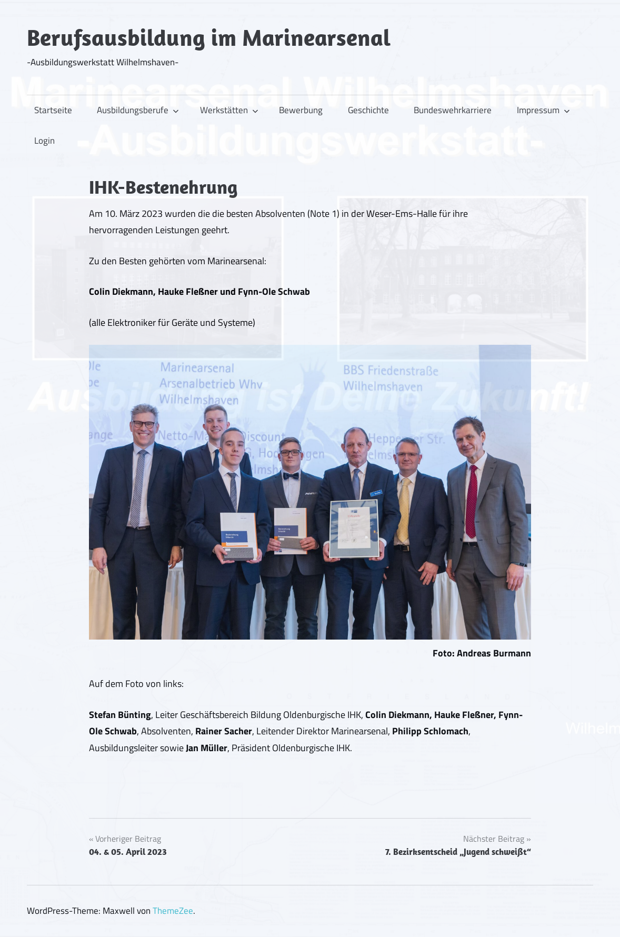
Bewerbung (301, 110)
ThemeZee (173, 911)
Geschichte (368, 110)
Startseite (53, 110)
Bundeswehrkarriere (453, 110)
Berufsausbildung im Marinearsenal (209, 37)
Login (44, 140)
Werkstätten (229, 110)
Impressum (543, 110)
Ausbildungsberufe (138, 110)
